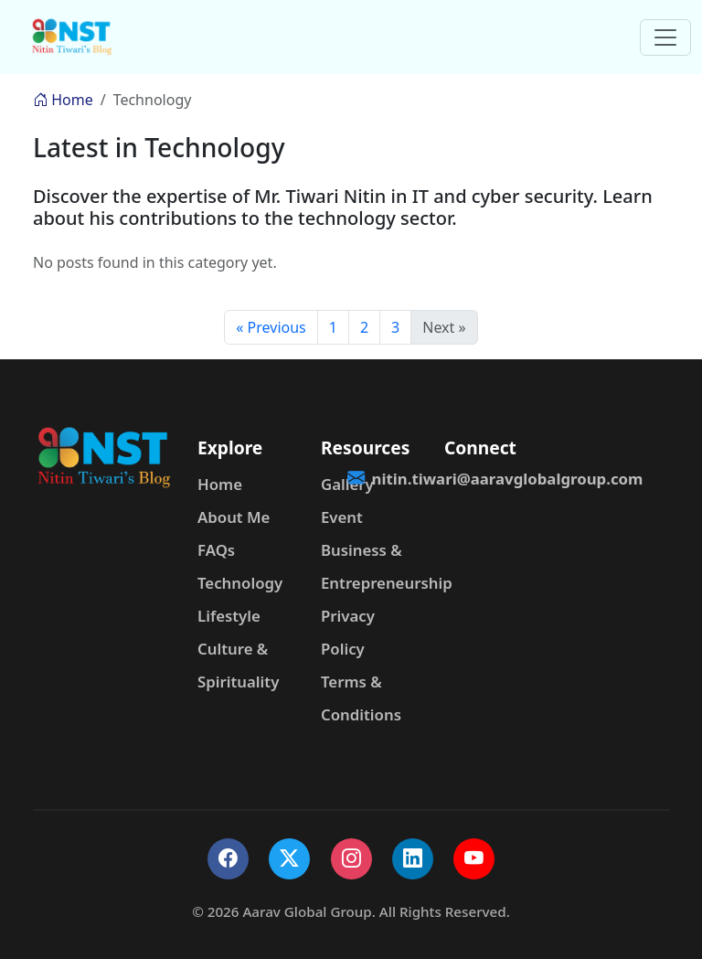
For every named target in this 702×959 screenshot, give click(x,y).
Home (63, 100)
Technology (239, 582)
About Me (233, 516)
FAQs (216, 549)
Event (342, 516)
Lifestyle (229, 615)
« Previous (270, 327)
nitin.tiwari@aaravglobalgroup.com (495, 478)
